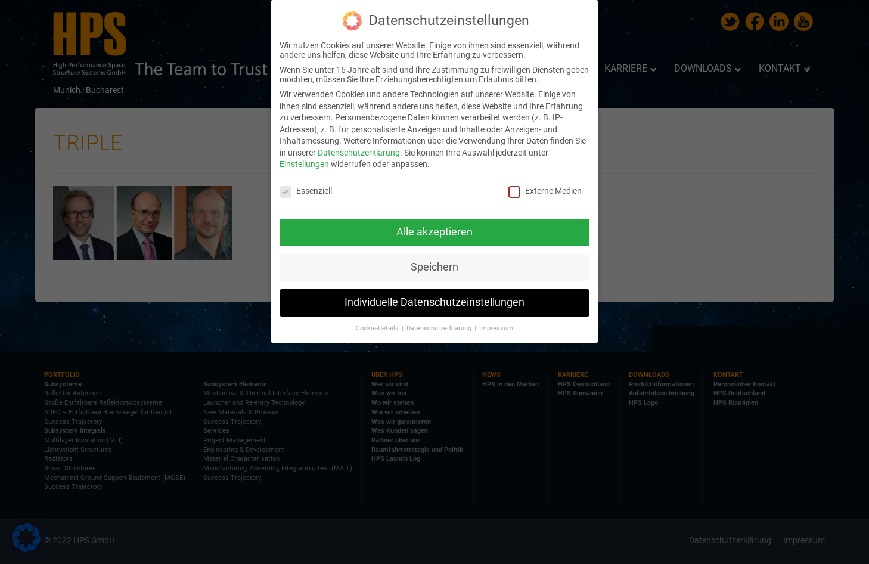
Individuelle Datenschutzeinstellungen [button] (434, 301)
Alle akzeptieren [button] (434, 231)
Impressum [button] (496, 326)
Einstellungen (304, 163)
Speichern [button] (434, 266)
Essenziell (306, 189)
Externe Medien (545, 189)
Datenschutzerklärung (359, 151)
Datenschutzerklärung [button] (439, 326)
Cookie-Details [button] (378, 326)
